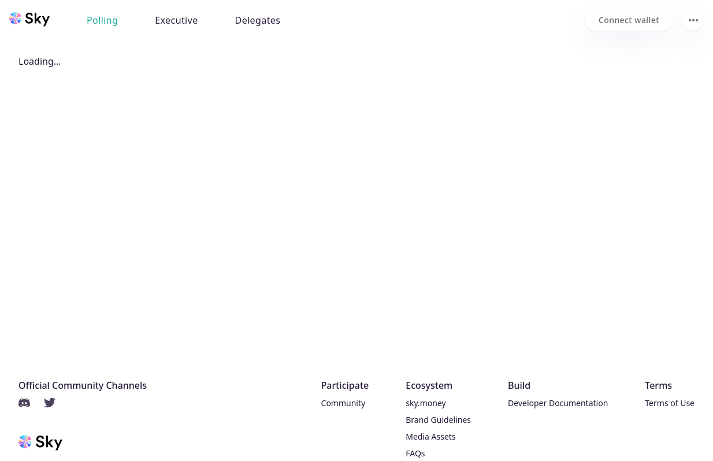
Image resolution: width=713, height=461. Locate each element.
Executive (176, 20)
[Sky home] (29, 19)
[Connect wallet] (629, 20)
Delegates (258, 20)
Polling (102, 20)
